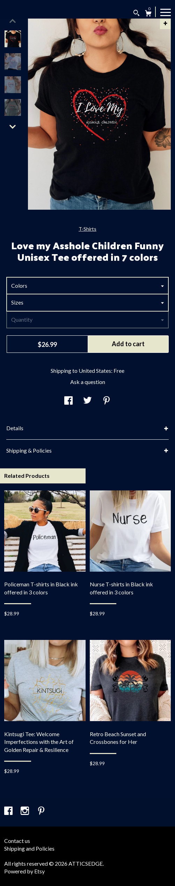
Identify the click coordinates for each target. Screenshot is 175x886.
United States (95, 370)
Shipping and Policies (29, 848)
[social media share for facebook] (68, 401)
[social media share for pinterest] (106, 401)
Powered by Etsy (24, 871)
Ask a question (87, 381)
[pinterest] (41, 811)
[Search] (136, 14)
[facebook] (9, 811)
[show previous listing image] (12, 21)
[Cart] (148, 14)
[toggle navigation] (165, 12)
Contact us (17, 840)
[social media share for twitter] (87, 401)
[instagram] (25, 811)
